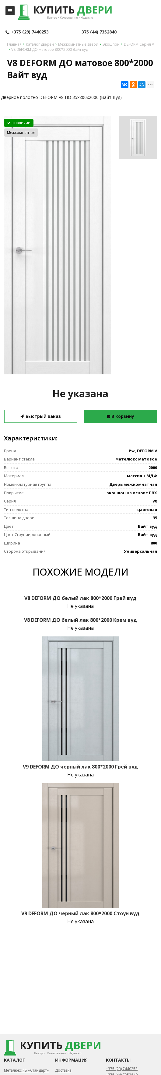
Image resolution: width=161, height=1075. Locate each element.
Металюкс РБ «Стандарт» (26, 1070)
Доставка (63, 1070)
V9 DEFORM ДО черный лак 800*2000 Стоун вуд (80, 913)
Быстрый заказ (40, 416)
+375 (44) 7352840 (98, 32)
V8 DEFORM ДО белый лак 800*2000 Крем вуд (80, 620)
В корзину (120, 416)
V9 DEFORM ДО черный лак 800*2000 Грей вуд (80, 766)
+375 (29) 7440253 (27, 32)
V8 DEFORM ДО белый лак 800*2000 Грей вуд (80, 598)
